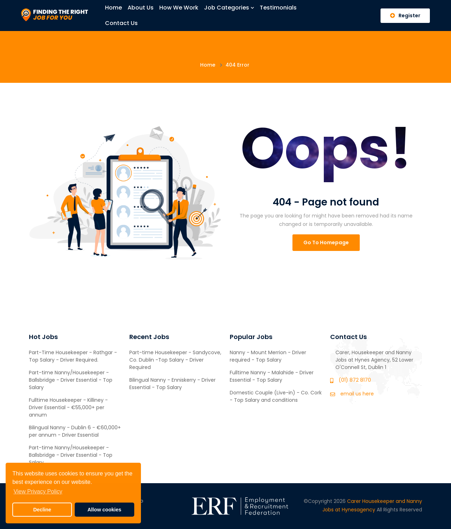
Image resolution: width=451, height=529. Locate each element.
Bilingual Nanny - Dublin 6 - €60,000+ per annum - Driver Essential (75, 431)
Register (405, 15)
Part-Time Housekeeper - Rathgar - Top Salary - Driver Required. (73, 356)
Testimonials (278, 8)
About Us (141, 8)
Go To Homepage (326, 242)
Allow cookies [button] (104, 509)
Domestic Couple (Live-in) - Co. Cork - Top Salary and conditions (276, 396)
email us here (357, 393)
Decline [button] (42, 509)
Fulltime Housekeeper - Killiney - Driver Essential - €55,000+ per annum (68, 407)
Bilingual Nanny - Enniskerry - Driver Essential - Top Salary (172, 383)
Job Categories (229, 8)
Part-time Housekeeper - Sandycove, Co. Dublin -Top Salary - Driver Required (175, 360)
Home (113, 8)
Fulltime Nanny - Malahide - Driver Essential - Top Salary (272, 376)
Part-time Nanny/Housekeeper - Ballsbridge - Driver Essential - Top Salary (70, 380)
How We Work (178, 8)
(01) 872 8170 (355, 379)
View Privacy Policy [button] (37, 491)
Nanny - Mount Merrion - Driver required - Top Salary (268, 356)
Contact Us (121, 23)
